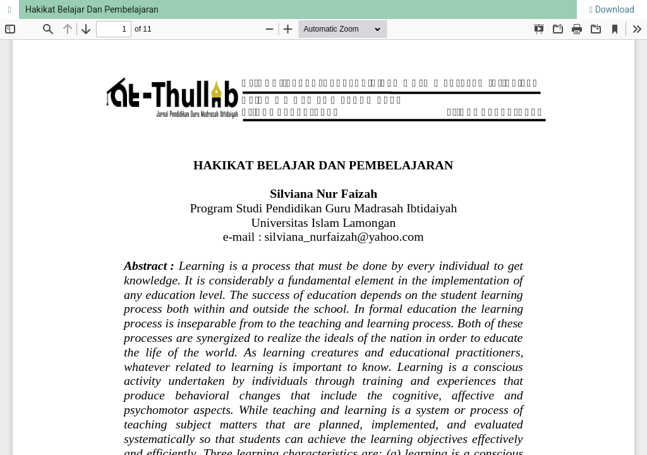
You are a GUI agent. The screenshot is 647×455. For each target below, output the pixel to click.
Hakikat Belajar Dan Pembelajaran (92, 9)
